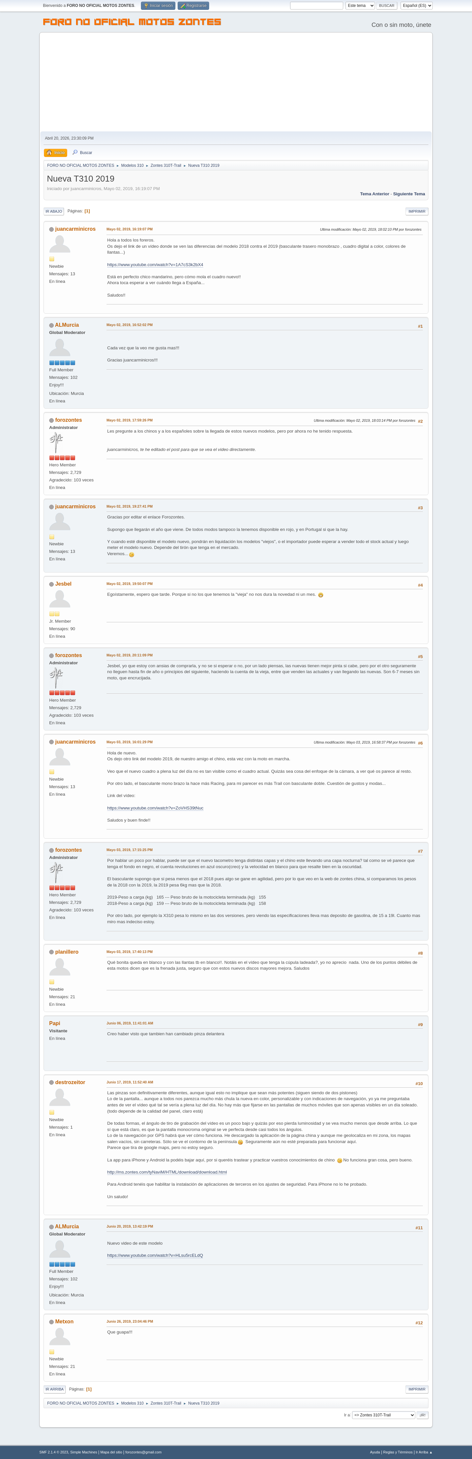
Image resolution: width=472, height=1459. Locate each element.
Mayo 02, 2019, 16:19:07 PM (130, 229)
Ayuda (375, 1452)
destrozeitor (70, 1082)
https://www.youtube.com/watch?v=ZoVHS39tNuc (155, 808)
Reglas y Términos (398, 1452)
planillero (66, 952)
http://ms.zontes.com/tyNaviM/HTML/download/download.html (167, 1172)
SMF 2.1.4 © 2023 (53, 1452)
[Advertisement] (236, 82)
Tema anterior (374, 193)
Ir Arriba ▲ (424, 1452)
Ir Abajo (54, 211)
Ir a (347, 1414)
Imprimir (416, 211)
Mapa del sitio (111, 1452)
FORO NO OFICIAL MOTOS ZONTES (132, 23)
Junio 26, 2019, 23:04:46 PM (130, 1321)
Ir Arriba (55, 1389)
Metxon (64, 1321)
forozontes (68, 420)
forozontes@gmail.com (144, 1452)
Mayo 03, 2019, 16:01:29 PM (130, 742)
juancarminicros (75, 229)
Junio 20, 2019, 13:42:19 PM (130, 1226)
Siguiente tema (409, 193)
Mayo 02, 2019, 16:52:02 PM (130, 325)
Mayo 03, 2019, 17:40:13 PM (130, 952)
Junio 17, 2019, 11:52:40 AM (130, 1082)
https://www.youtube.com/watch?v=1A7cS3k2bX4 (155, 264)
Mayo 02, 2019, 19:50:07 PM (130, 584)
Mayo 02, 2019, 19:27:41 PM (130, 506)
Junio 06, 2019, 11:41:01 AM (130, 1023)
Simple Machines (83, 1452)
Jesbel (63, 584)
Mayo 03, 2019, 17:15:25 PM (130, 850)
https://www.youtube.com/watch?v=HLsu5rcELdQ (155, 1255)
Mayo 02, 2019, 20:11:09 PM (130, 655)
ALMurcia (67, 325)
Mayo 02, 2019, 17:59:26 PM (130, 420)
